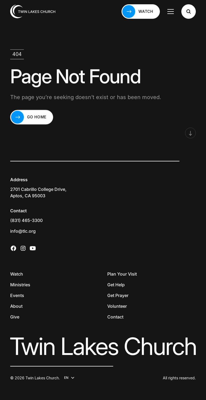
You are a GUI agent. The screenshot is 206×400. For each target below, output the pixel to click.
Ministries (20, 284)
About (16, 306)
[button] (170, 11)
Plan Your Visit (122, 274)
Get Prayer (117, 295)
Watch (16, 274)
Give (14, 317)
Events (17, 295)
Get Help (116, 284)
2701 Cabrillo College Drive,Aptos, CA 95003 (38, 192)
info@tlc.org (23, 231)
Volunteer (117, 306)
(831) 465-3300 (26, 220)
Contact (115, 317)
